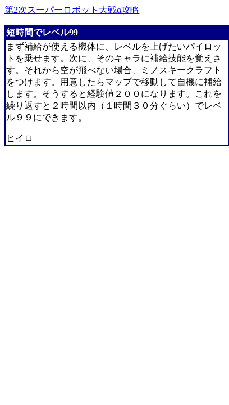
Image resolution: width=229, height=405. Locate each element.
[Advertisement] (105, 263)
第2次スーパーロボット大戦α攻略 (71, 10)
